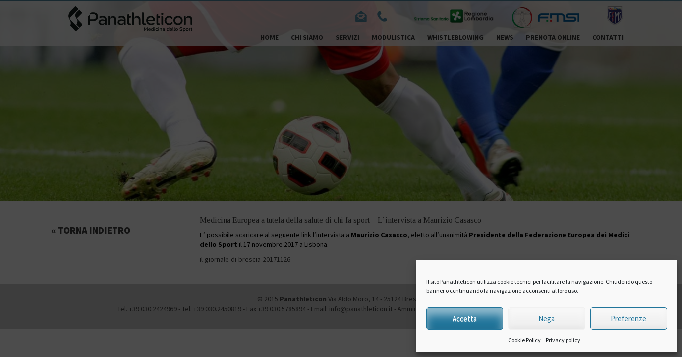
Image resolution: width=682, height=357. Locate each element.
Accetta (465, 318)
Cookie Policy (524, 340)
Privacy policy (563, 340)
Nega (546, 318)
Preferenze (628, 318)
